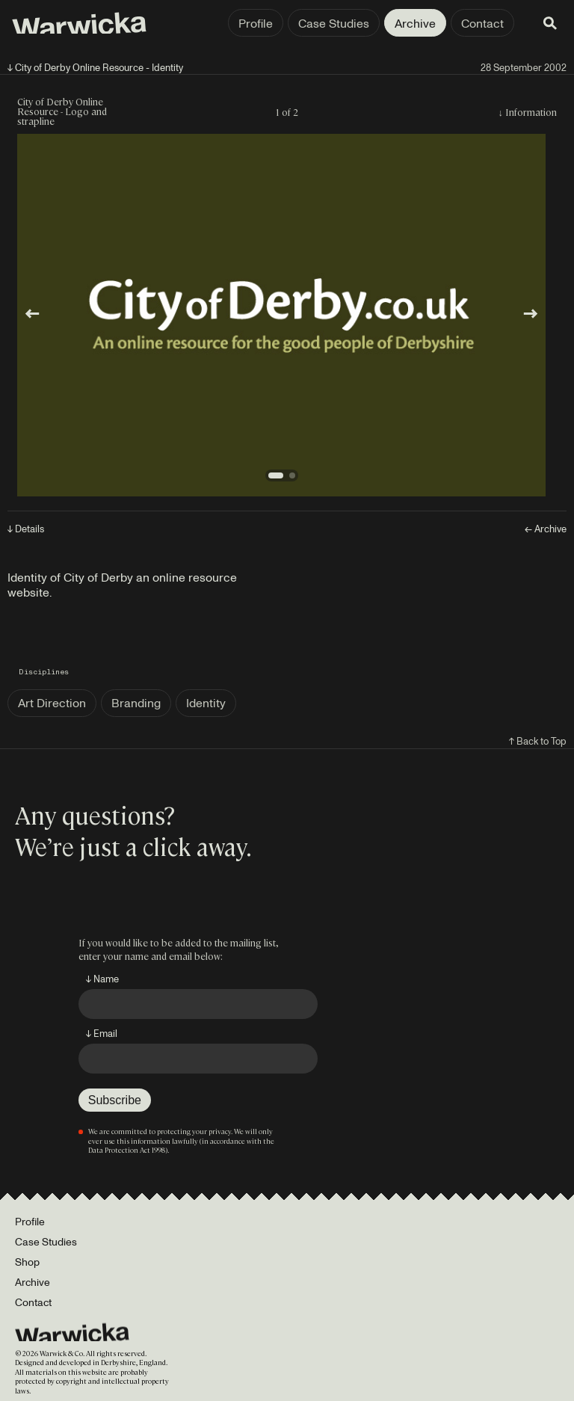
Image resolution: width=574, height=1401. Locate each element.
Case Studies (333, 23)
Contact (482, 23)
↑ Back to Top (538, 741)
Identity (206, 703)
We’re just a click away (130, 845)
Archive (415, 23)
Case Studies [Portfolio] (46, 1241)
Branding (136, 703)
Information (531, 111)
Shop (27, 1261)
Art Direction (52, 703)
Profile (255, 23)
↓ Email (101, 1033)
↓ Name (102, 978)
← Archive (546, 529)
